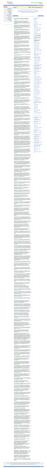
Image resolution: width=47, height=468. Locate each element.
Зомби (35, 52)
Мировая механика (36, 73)
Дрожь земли (19, 65)
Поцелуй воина (36, 89)
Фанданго (15, 269)
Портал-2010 (19, 62)
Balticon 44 (23, 235)
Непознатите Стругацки (37, 80)
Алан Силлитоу (16, 163)
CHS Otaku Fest (28, 155)
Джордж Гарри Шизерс (20, 123)
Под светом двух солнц (37, 87)
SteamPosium (16, 80)
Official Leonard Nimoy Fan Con (18, 116)
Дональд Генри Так (16, 386)
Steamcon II (22, 421)
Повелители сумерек (36, 86)
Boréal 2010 (19, 206)
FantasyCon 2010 (25, 358)
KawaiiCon (25, 98)
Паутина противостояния (37, 83)
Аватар (29, 125)
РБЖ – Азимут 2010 (36, 94)
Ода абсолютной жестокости (38, 82)
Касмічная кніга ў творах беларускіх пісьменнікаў (37, 57)
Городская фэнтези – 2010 (37, 33)
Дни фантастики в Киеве (25, 411)
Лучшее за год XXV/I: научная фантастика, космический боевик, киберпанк (38, 65)
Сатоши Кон (25, 323)
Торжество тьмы (36, 104)
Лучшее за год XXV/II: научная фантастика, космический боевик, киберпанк (38, 68)
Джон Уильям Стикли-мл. (19, 436)
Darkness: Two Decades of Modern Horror (37, 121)
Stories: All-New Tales (36, 140)
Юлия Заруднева (16, 317)
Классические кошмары (37, 59)
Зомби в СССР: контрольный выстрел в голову (38, 54)
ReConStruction (26, 308)
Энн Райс (27, 438)
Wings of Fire (35, 150)
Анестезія (35, 20)
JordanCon (25, 151)
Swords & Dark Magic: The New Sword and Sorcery (38, 142)
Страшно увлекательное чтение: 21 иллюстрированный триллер (38, 102)
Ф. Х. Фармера (25, 298)
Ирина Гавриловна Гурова (26, 229)
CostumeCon (21, 202)
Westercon (25, 279)
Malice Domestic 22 (22, 193)
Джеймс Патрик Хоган (20, 292)
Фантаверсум (20, 459)
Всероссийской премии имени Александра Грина (23, 319)
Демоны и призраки (36, 42)
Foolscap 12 (23, 367)
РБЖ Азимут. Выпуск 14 (37, 93)
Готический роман (36, 39)
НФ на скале (19, 101)
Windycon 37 (26, 413)
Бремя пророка (36, 26)
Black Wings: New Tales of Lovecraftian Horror (37, 119)
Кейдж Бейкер (22, 22)
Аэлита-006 (35, 21)
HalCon (20, 83)
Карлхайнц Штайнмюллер (22, 159)
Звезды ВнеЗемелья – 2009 (37, 49)
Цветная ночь (36, 108)
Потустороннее (16, 353)
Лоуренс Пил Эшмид (18, 342)
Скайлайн (15, 406)
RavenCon (22, 69)
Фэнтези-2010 (36, 107)
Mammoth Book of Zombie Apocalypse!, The (37, 136)
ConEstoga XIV (19, 133)
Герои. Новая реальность (37, 29)
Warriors (35, 147)
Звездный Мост (27, 356)
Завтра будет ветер (36, 46)
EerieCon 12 (22, 136)
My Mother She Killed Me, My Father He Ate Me (37, 139)
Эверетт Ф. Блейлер (19, 250)
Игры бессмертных (36, 55)
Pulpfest (22, 304)
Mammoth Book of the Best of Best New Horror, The (37, 134)
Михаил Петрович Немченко (21, 331)
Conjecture (24, 378)
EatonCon (24, 174)
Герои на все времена (37, 30)
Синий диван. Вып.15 (37, 100)
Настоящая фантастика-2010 (38, 79)
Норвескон (19, 55)
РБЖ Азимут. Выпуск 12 (37, 90)
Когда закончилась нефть (37, 60)
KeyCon (19, 217)
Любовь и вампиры (36, 70)
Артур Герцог (26, 225)
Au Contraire (18, 328)
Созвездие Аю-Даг (20, 390)
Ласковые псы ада (36, 63)
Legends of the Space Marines (38, 127)
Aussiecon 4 (28, 334)
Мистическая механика (37, 76)
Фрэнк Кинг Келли (22, 242)
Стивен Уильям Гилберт (25, 264)
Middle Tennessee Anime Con (25, 191)
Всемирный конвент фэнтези (25, 396)
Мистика (35, 75)
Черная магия (36, 111)
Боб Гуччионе (18, 394)
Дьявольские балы (36, 45)
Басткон (15, 19)
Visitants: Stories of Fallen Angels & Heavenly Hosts (37, 146)
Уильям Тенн (21, 26)
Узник (15, 108)
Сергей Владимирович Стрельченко (26, 295)
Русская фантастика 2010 (37, 97)
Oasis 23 (27, 231)
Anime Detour (18, 147)
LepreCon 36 (22, 208)
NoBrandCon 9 (21, 188)
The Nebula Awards (19, 200)
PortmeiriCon (20, 107)
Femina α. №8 (36, 124)
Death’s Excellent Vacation (37, 123)
